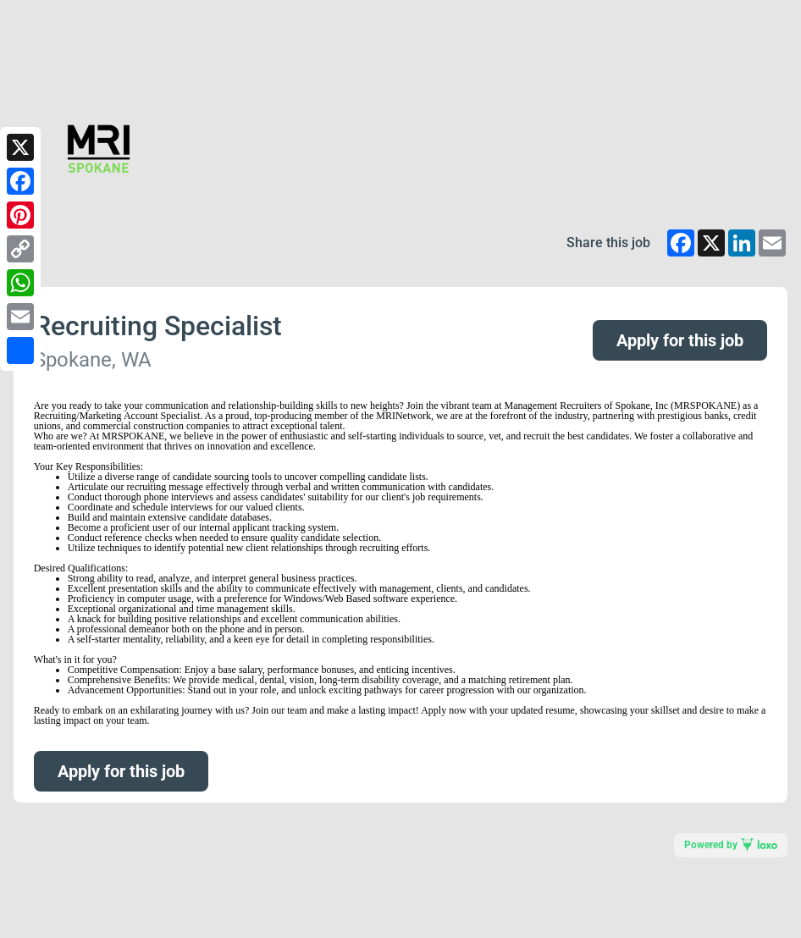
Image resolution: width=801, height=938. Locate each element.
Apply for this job (679, 340)
